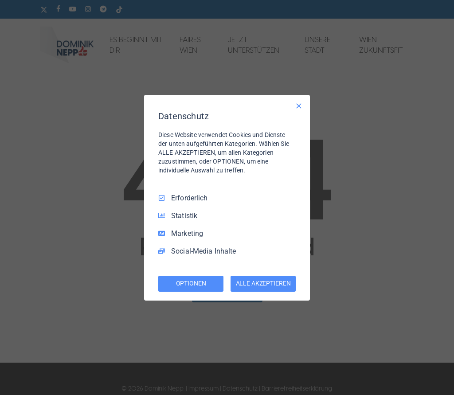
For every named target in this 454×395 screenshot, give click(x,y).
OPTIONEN (191, 283)
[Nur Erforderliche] (299, 105)
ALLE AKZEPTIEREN (263, 283)
